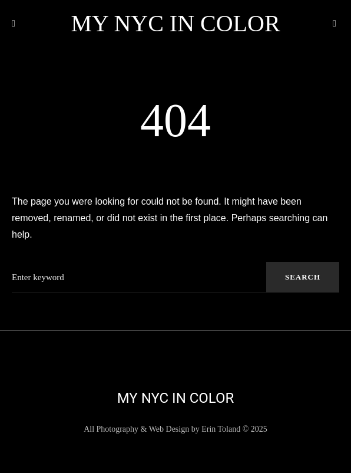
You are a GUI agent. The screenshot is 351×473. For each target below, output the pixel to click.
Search (302, 276)
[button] (16, 23)
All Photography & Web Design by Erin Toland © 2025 (175, 429)
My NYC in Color (175, 23)
